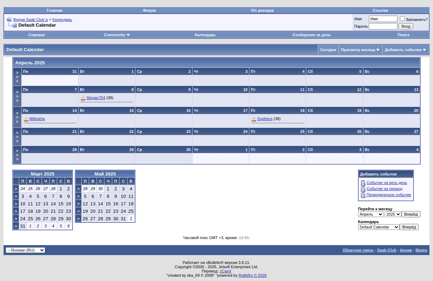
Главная (55, 10)
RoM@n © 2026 (253, 275)
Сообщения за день (312, 35)
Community (117, 35)
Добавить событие (403, 50)
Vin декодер (262, 10)
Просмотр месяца (358, 50)
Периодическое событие (389, 195)
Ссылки (380, 10)
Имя (358, 19)
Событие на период (384, 189)
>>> (17, 76)
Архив (406, 250)
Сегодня (328, 50)
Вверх (421, 250)
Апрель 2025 (30, 62)
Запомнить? (414, 19)
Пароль (361, 26)
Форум (149, 10)
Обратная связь (358, 250)
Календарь (62, 19)
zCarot (225, 271)
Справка (36, 35)
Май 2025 (105, 174)
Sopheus (264, 119)
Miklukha (37, 119)
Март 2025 (43, 174)
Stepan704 (95, 98)
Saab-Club (386, 250)
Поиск (404, 35)
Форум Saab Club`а (30, 19)
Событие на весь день (387, 182)
